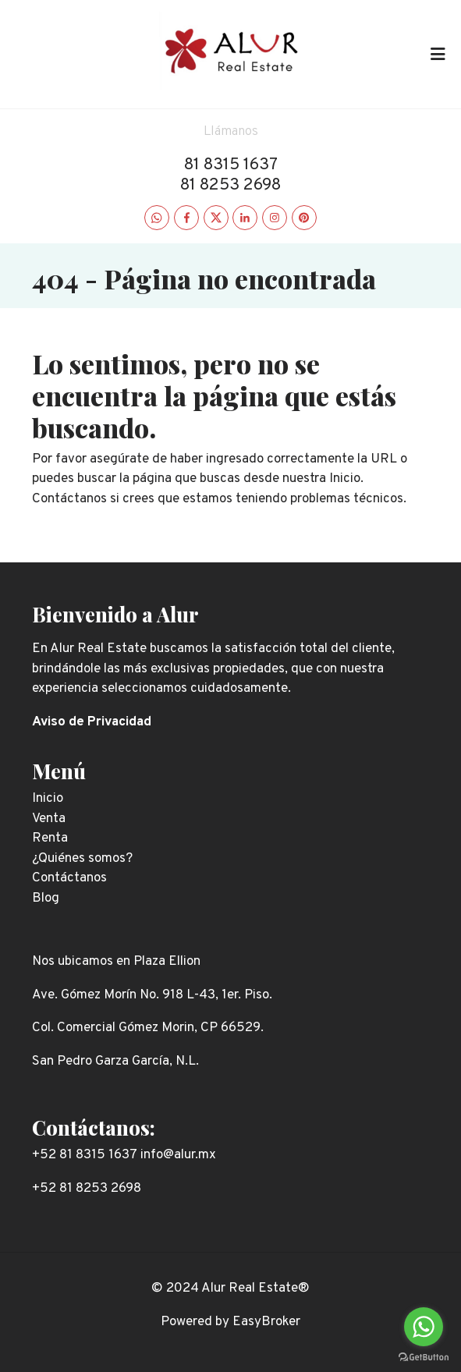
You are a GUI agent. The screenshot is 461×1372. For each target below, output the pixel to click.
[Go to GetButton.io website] (424, 1356)
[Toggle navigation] (437, 53)
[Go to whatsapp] (423, 1326)
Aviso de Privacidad (91, 722)
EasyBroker (266, 1322)
